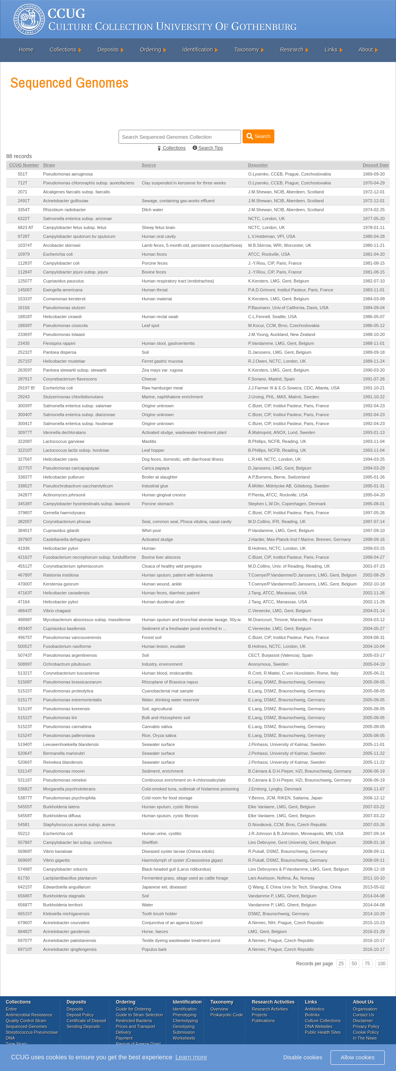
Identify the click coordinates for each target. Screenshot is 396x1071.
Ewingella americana (63, 290)
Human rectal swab (160, 316)
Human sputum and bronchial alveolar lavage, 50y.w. (191, 619)
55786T (25, 842)
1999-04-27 (374, 557)
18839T (25, 325)
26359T (25, 370)
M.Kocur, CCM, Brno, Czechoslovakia (283, 325)
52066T (25, 762)
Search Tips (208, 148)
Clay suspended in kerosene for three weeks (184, 183)
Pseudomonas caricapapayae (71, 468)
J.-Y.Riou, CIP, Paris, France (274, 263)
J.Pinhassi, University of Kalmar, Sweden (286, 744)
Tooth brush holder (159, 913)
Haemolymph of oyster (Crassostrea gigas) (182, 860)
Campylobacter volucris (65, 869)
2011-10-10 (374, 878)
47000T (25, 584)
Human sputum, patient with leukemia (177, 575)
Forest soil (152, 637)
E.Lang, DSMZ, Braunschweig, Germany (286, 682)
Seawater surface (158, 744)
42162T (25, 557)
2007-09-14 (374, 833)
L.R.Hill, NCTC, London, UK (274, 459)
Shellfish (150, 842)
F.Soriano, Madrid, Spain (271, 379)
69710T (25, 949)
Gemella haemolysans (64, 512)
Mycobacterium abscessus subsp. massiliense (87, 619)
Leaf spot (150, 325)
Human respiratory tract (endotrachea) (178, 281)
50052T (25, 646)
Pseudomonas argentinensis (70, 655)
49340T (25, 628)
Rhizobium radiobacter (64, 209)
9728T (24, 236)
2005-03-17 (374, 655)
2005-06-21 (374, 673)
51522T (25, 717)
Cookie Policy (366, 1032)
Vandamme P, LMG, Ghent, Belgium (282, 896)
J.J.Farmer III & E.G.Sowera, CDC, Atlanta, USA (293, 388)
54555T (25, 806)
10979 (24, 254)
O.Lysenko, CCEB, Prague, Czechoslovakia (289, 174)
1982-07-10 (374, 281)
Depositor (258, 165)
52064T (25, 753)
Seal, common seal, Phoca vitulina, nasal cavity (187, 521)
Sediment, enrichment (162, 771)
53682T (25, 789)
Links (331, 49)
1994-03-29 (374, 468)
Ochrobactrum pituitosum (67, 664)
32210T (25, 450)
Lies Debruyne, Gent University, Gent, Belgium (292, 842)
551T (23, 174)
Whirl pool (151, 530)
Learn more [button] (191, 1057)
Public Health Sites (323, 1032)
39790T (25, 539)
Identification (198, 49)
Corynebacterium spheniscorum (73, 566)
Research (291, 49)
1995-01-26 (374, 477)
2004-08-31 (374, 637)
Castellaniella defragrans (66, 539)
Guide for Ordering (133, 1009)
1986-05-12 (374, 325)
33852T (25, 486)
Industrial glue (155, 486)
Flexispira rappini (59, 343)
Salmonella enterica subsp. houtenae (78, 423)
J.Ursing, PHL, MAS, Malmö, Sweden (283, 396)
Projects (259, 1014)
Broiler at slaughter (159, 477)
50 (354, 963)
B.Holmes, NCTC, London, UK (277, 548)
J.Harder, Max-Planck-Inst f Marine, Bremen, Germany (299, 539)
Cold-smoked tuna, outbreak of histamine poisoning (190, 789)
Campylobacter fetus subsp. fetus (74, 227)
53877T (25, 798)
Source (149, 165)
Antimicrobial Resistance (29, 1014)
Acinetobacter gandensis (66, 931)
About (366, 49)
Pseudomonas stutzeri (64, 307)
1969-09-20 (374, 174)
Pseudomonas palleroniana (69, 735)
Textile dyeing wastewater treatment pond (181, 940)
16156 (24, 307)
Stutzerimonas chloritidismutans (73, 396)
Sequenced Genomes (26, 1026)
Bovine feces (154, 272)
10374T (25, 245)
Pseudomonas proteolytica (68, 691)
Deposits (108, 49)
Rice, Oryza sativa (159, 735)
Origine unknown (158, 405)
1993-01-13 (374, 432)
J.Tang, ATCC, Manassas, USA (277, 593)
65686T (25, 896)
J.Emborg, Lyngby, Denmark (274, 789)
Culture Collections (323, 1020)
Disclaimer (363, 1020)
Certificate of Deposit (86, 1020)
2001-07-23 (374, 566)
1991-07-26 (374, 379)
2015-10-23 (374, 922)
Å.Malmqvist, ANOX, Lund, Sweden (281, 432)
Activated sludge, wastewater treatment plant (184, 432)
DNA (10, 1038)
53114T (25, 771)
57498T (25, 869)
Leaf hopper (153, 450)
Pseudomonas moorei (63, 771)
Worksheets (184, 1038)
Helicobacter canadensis (66, 593)
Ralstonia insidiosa (61, 575)
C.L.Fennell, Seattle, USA (272, 316)
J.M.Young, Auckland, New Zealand (281, 334)
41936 (24, 548)
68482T (25, 931)
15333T (25, 298)
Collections (63, 49)
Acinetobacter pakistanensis (69, 940)
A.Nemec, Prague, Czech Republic (281, 940)
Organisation (365, 1009)
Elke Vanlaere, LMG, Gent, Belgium (281, 806)
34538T (25, 503)
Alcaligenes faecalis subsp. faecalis (76, 191)
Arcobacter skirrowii (61, 245)
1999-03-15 (374, 548)
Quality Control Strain (26, 1020)
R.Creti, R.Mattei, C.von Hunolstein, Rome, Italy (293, 673)
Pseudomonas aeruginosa (68, 174)
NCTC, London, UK (266, 218)
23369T (25, 334)
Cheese (149, 379)
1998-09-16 (374, 539)
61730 (24, 878)
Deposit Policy (80, 1014)
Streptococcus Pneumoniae (32, 1032)
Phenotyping (184, 1014)
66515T (25, 913)
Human (148, 548)
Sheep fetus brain (158, 227)
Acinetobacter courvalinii (66, 922)
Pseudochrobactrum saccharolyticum (78, 486)
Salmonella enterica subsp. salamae (77, 405)
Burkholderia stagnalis (64, 896)
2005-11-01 (374, 744)
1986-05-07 (374, 316)
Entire (11, 1009)
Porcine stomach (158, 503)
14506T (25, 290)
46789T (25, 575)
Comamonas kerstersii (64, 298)
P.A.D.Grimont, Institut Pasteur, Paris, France (290, 290)
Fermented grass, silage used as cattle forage (185, 878)
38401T (25, 530)
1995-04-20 (374, 494)
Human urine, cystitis (161, 833)
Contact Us (363, 1014)
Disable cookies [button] (302, 1057)
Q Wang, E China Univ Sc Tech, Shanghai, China (294, 887)
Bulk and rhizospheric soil (166, 717)
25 (341, 963)
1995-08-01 (374, 503)
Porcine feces (155, 263)
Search (258, 136)
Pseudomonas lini (60, 717)
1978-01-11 (374, 227)
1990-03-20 (374, 370)
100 (382, 963)
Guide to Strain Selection (139, 1014)
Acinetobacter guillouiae (65, 200)
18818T (25, 316)
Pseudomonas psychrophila (69, 798)
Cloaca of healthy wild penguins (172, 566)
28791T (25, 379)
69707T (25, 940)
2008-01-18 (374, 842)
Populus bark (154, 949)
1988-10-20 (374, 334)
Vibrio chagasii (57, 610)
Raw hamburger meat (162, 388)
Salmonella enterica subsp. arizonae (77, 218)
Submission (184, 1032)
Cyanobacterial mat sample (167, 691)
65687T (25, 904)
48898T (25, 619)
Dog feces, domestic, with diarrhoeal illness (183, 459)
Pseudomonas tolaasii (64, 334)
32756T (25, 459)
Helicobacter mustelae (64, 361)
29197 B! (26, 388)
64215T (25, 887)
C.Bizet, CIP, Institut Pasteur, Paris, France (288, 405)
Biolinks (312, 1014)
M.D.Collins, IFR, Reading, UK (277, 521)
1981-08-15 (374, 263)
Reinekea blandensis (63, 762)
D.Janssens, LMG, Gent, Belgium (279, 352)
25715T (25, 361)
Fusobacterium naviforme (67, 646)
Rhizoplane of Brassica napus (170, 682)
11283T (25, 263)
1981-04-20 (374, 254)
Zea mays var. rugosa (162, 370)
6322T (24, 218)
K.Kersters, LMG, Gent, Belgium (278, 281)
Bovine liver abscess (161, 557)
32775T (25, 468)
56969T (25, 860)
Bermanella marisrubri (64, 753)
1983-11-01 (374, 290)
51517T (25, 699)
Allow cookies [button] (358, 1057)
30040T (25, 414)
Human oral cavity (159, 236)
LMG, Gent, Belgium (267, 931)
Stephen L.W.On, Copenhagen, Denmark (287, 503)
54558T (25, 815)
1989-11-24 (374, 361)
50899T (25, 664)
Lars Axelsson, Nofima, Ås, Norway (281, 878)
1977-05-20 (374, 218)
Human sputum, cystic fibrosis (170, 806)
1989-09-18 (374, 352)
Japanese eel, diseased (164, 887)
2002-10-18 (374, 584)
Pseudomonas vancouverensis (72, 637)
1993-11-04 (374, 441)
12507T (25, 281)
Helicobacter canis (60, 459)
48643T (25, 610)
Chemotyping (185, 1020)
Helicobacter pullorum (63, 477)
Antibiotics (314, 1009)
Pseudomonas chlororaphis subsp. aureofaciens (88, 183)
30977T (25, 432)
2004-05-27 (374, 628)
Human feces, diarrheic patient (171, 593)
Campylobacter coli (61, 263)
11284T (25, 272)
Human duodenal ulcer (163, 601)
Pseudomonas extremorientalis (72, 699)
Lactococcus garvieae (63, 441)
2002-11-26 (374, 593)
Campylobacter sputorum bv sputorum (79, 236)
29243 (24, 396)
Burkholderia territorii (62, 904)
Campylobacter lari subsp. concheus (77, 842)
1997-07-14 (374, 521)
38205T (25, 521)
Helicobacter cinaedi (62, 316)
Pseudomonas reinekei (64, 780)
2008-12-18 (374, 869)
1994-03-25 (374, 459)
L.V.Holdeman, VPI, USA (271, 236)
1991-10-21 (374, 388)
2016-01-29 (374, 931)
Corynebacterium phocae (67, 521)
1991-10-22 (374, 396)
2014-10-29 (374, 913)
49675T (25, 637)
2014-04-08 (374, 896)
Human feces (154, 254)
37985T (25, 512)
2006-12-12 (374, 798)
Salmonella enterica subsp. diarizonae (79, 414)
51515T (25, 691)
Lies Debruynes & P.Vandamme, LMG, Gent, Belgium (298, 869)
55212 (24, 833)
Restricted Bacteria (134, 1020)
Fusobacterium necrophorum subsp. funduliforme (89, 557)
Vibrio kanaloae (57, 851)
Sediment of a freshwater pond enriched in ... (184, 628)
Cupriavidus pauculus (63, 281)
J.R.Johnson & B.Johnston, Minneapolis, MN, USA (295, 833)
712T (23, 183)
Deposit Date (376, 165)
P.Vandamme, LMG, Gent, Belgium (281, 343)
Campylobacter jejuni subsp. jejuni (75, 272)
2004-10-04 (374, 646)
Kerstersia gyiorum (61, 584)
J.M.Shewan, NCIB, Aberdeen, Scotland (286, 191)
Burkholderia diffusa (62, 815)
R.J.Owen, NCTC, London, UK (277, 361)
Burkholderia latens (61, 806)
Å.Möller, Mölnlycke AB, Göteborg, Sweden (288, 486)
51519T (25, 708)
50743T (25, 655)
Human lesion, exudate (164, 646)
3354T (24, 209)
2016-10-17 (374, 940)
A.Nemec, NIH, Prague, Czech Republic (286, 922)
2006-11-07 (374, 789)
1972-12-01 (374, 191)
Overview (219, 1009)
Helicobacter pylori (60, 548)
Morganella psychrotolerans (69, 789)
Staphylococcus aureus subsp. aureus (79, 824)
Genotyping (184, 1026)
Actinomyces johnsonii (64, 494)
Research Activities (270, 1009)
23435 (24, 343)
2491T (24, 200)
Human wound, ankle (162, 584)
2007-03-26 (374, 824)
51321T (25, 673)
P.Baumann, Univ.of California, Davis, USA (288, 307)
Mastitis (149, 441)
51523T (25, 726)
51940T (25, 744)
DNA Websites (318, 1026)
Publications (263, 1020)
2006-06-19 (374, 771)
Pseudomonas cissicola (65, 325)
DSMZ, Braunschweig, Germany (278, 913)
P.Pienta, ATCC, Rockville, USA (278, 494)
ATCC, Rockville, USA (269, 254)
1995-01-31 (374, 486)
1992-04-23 (374, 405)
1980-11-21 (374, 245)
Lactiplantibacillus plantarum (69, 878)
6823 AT (25, 227)
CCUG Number (24, 165)
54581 (24, 824)
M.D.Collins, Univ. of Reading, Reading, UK (289, 566)
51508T (25, 682)
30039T (25, 405)
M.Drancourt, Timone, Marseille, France (285, 619)
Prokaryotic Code (226, 1014)
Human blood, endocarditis (167, 673)
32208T (25, 441)
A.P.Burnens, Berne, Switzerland (279, 477)
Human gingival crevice (164, 494)
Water (147, 904)
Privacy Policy (366, 1026)
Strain (49, 165)
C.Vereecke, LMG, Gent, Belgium (279, 610)
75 (367, 963)
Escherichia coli (57, 254)
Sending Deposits (83, 1026)
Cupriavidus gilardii (61, 530)
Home (26, 49)
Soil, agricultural (157, 708)
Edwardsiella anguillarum (66, 887)
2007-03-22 (374, 806)
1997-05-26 (374, 512)
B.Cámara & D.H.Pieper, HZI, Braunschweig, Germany (299, 771)
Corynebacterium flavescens (70, 379)
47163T (25, 593)
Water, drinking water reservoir (171, 699)
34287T (25, 494)
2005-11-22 (374, 753)
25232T (25, 352)
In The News (365, 1038)
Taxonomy (246, 49)
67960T (25, 922)
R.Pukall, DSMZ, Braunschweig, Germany (287, 851)
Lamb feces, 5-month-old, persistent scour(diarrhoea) (192, 245)
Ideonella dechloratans (64, 432)
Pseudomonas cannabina (67, 726)
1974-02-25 (374, 209)
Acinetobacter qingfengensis (69, 949)
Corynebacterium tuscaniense (71, 673)
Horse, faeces (155, 931)
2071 (22, 191)
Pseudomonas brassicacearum (72, 682)
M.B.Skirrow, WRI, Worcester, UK (279, 245)
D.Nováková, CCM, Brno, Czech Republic (287, 824)
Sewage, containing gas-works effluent (178, 200)
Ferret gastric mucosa (162, 361)
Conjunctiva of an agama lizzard (172, 922)
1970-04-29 (374, 183)
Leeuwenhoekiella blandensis (71, 744)
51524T (25, 735)
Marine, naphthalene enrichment (172, 396)
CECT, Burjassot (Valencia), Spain (280, 655)
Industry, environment (162, 664)
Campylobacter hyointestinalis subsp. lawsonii (86, 503)
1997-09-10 (374, 530)
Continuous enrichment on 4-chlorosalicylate (184, 780)
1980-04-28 (374, 236)
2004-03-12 (374, 619)
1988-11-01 (374, 343)
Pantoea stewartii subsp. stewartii (74, 370)
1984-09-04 (374, 307)
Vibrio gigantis (56, 860)
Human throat (155, 290)
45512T (25, 566)
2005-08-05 (374, 682)
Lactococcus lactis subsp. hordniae (76, 450)
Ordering (150, 49)
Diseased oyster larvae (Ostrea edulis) (178, 851)
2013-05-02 (374, 887)
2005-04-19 (374, 664)
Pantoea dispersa (59, 352)
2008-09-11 (374, 851)
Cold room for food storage (167, 798)
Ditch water (152, 209)
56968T (25, 851)
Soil (145, 352)
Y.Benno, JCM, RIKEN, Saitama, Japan (285, 798)
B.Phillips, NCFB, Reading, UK (277, 441)
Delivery (123, 1032)
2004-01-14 (374, 610)
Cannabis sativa (157, 726)
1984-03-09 (374, 298)
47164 (24, 601)
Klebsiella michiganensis (66, 913)
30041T (25, 423)
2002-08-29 (374, 575)
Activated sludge (157, 539)
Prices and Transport (135, 1026)
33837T (25, 477)
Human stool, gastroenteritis (168, 343)
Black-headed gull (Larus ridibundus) (176, 869)
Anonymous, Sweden (268, 664)
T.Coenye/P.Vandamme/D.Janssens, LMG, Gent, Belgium (302, 575)
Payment (124, 1038)
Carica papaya (155, 468)
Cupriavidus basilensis (64, 628)
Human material (157, 298)
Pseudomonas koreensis (66, 708)
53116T (25, 780)
